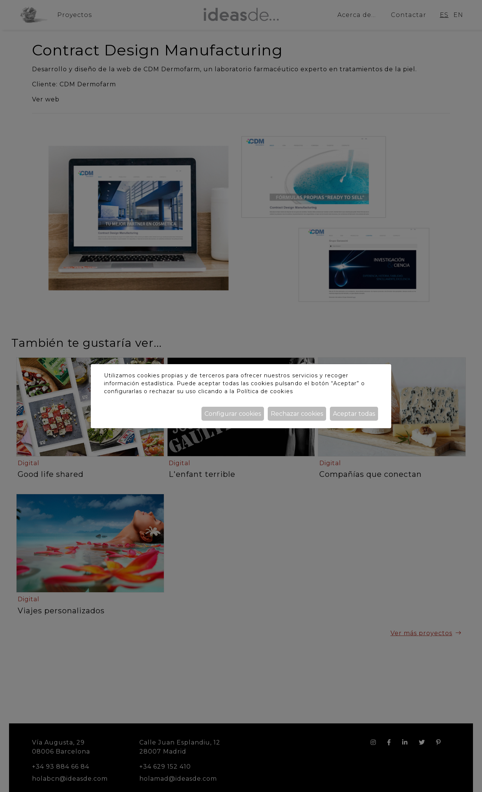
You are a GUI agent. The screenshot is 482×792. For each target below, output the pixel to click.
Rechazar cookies (297, 413)
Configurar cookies (232, 413)
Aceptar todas (354, 413)
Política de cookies (264, 391)
